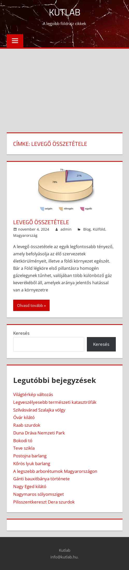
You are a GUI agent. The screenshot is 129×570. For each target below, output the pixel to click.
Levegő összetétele (41, 222)
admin (66, 229)
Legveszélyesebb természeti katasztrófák (54, 402)
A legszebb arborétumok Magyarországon (55, 471)
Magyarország (25, 235)
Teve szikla (24, 448)
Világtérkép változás (33, 394)
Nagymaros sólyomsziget (38, 494)
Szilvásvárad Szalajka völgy (39, 410)
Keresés (21, 333)
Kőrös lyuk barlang (31, 463)
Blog (87, 229)
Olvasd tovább (30, 305)
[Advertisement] (64, 87)
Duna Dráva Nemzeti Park (39, 433)
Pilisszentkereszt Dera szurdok (44, 502)
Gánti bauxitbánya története (41, 479)
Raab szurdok (26, 425)
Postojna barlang (30, 456)
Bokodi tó (22, 440)
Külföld (99, 229)
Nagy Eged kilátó (29, 486)
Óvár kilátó (24, 417)
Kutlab (64, 12)
